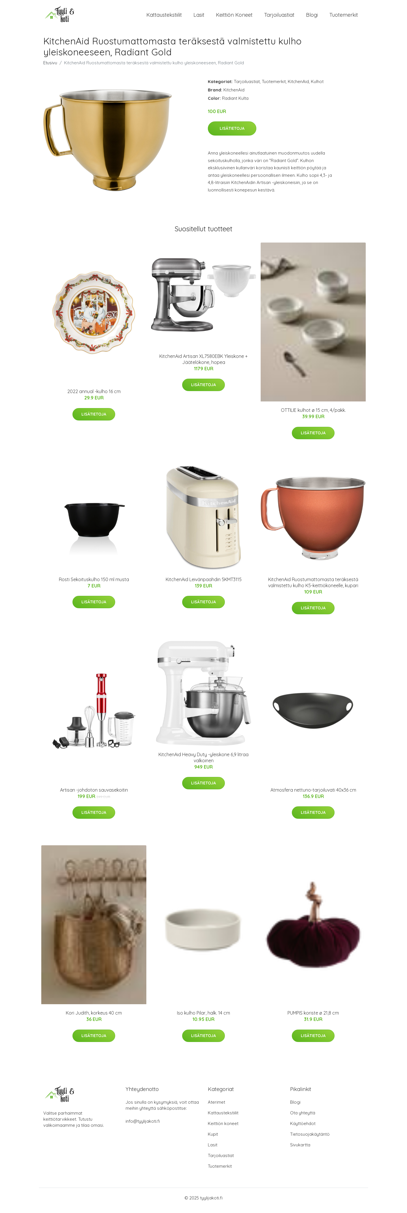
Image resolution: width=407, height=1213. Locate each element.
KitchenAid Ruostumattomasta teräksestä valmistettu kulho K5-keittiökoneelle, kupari (313, 587)
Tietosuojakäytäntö (310, 1139)
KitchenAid (298, 86)
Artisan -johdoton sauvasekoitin (94, 795)
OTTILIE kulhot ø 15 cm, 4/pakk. (313, 415)
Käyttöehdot (302, 1128)
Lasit (198, 17)
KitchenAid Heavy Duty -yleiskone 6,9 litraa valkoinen (203, 762)
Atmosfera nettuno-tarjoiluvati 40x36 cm (313, 795)
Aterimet (216, 1107)
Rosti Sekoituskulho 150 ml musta (94, 584)
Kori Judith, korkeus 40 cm (94, 1018)
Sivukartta (300, 1150)
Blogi (312, 17)
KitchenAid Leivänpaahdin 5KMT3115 (204, 584)
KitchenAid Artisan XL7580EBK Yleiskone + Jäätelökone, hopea (203, 364)
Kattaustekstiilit (164, 17)
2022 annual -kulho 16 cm (94, 396)
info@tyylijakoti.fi (143, 1126)
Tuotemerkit (343, 17)
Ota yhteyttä (302, 1118)
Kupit (213, 1139)
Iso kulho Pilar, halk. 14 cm (203, 1018)
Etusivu (50, 67)
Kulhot (317, 86)
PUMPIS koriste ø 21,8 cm (313, 1018)
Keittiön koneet (234, 17)
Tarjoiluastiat (279, 17)
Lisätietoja (232, 133)
